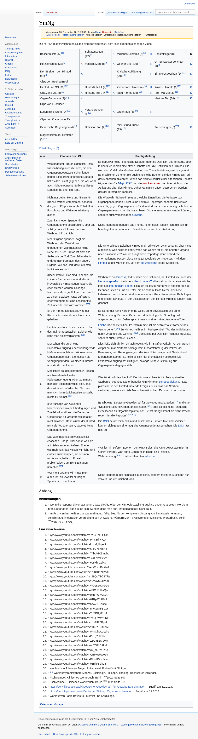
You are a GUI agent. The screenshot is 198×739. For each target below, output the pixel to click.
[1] (62, 53)
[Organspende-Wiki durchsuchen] (175, 12)
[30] (88, 304)
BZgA (121, 183)
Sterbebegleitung (169, 381)
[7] (139, 62)
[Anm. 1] (132, 414)
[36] (61, 466)
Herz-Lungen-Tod (108, 281)
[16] (62, 91)
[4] (176, 53)
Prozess (121, 277)
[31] (83, 335)
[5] (64, 62)
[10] (123, 75)
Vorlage (58, 704)
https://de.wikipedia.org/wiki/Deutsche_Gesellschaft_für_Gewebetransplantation (97, 686)
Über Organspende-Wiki (65, 734)
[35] (149, 405)
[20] (67, 97)
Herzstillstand (149, 262)
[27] (123, 128)
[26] (107, 126)
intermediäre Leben (121, 285)
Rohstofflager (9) (49, 148)
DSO (129, 183)
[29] (45, 138)
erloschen (150, 456)
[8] (159, 65)
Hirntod (102, 262)
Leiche (102, 325)
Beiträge (119, 32)
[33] (136, 332)
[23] (90, 113)
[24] (136, 110)
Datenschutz (44, 734)
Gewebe (137, 214)
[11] (184, 73)
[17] (108, 91)
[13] (108, 86)
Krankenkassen (152, 183)
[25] (75, 126)
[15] (179, 86)
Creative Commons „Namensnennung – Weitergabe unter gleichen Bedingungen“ (121, 724)
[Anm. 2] (120, 455)
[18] (140, 91)
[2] (91, 55)
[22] (69, 110)
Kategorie (46, 704)
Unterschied (53, 34)
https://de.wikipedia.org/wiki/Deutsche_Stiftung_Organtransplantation (91, 691)
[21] (176, 97)
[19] (177, 91)
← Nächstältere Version (72, 34)
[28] (177, 126)
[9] (46, 75)
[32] (118, 328)
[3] (144, 53)
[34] (176, 401)
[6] (107, 62)
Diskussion (107, 32)
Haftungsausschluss (90, 734)
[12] (66, 86)
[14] (145, 86)
